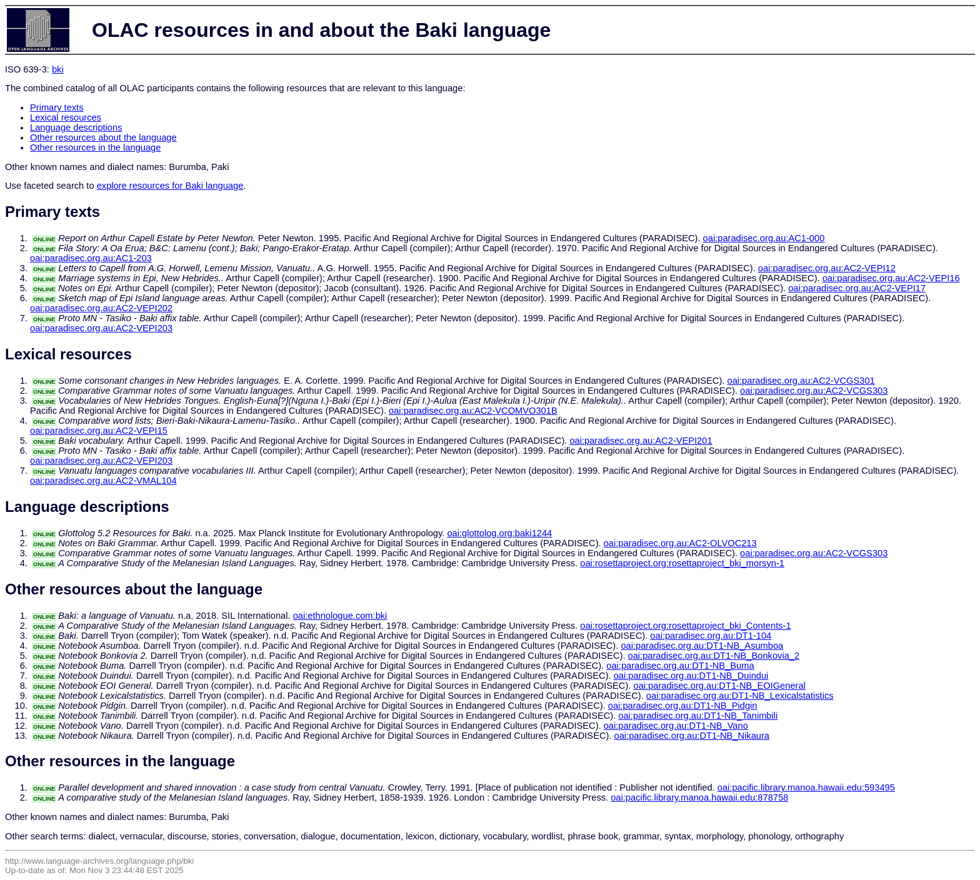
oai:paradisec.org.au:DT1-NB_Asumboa (702, 646)
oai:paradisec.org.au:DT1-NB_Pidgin (683, 706)
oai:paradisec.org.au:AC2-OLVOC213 (680, 543)
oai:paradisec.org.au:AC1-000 (764, 238)
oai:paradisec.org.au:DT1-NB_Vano (676, 726)
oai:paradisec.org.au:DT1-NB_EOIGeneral (719, 686)
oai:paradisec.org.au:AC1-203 (91, 258)
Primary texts (57, 107)
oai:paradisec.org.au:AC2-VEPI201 (640, 441)
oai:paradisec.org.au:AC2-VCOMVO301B (473, 411)
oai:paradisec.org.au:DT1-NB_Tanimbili (698, 716)
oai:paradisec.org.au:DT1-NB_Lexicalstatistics (740, 696)
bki (58, 69)
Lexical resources (65, 117)
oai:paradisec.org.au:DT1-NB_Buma (680, 666)
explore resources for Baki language (170, 186)
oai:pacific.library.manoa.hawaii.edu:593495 (806, 787)
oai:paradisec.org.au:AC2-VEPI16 (891, 278)
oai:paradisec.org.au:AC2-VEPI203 (101, 328)
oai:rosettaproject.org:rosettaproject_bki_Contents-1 (685, 626)
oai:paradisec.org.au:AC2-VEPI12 (827, 268)
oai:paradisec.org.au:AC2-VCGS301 (800, 381)
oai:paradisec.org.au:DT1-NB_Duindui (691, 676)
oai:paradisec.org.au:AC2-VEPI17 (857, 288)
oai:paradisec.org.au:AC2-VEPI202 (101, 308)
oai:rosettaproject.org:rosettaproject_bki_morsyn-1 (682, 563)
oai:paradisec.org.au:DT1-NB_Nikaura (691, 736)
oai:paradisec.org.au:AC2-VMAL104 (103, 481)
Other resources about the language (103, 137)
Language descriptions (76, 127)
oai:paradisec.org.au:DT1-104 (710, 636)
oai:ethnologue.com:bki (340, 616)
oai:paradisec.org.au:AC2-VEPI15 (99, 431)
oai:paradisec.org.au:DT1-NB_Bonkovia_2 (714, 656)
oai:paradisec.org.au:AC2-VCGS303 (814, 391)
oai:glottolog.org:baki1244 (499, 533)
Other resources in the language (95, 147)
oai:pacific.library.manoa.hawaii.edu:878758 (699, 797)
